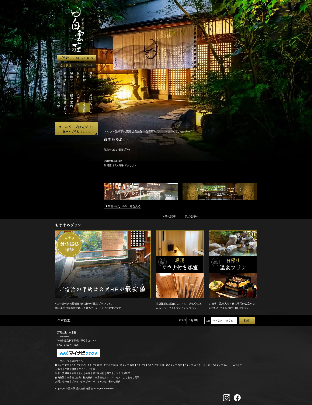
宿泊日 (182, 319)
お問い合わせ (62, 381)
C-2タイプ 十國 (156, 364)
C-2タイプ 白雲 (174, 364)
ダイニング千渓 (87, 368)
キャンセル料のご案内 (109, 381)
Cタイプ (141, 364)
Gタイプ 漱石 (79, 364)
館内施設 (60, 377)
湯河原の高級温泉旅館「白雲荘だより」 (137, 131)
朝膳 (74, 368)
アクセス (116, 377)
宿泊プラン (77, 360)
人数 (208, 320)
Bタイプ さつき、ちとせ (197, 364)
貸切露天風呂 (69, 372)
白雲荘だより (102, 377)
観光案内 (88, 377)
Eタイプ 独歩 (111, 364)
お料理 (58, 368)
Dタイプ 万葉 (127, 364)
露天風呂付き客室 (102, 372)
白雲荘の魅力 (74, 377)
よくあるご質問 (131, 377)
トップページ (62, 360)
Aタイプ (237, 364)
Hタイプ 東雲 (62, 364)
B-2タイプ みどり (221, 364)
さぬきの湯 (84, 372)
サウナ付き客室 (122, 372)
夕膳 (67, 368)
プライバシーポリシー (83, 381)
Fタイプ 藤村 (95, 364)
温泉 (57, 372)
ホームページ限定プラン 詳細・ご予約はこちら (76, 128)
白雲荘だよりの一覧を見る (123, 205)
